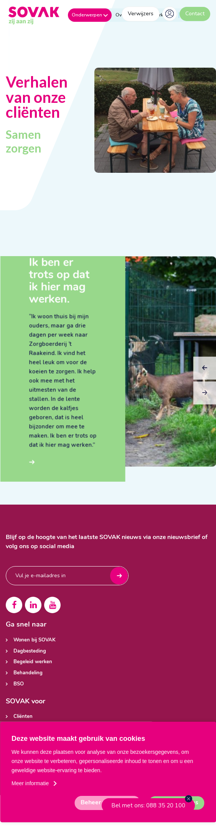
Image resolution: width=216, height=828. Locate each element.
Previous (204, 378)
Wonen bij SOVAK (34, 640)
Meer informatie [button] (30, 783)
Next (204, 402)
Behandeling (28, 673)
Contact (194, 13)
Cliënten (23, 716)
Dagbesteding (29, 651)
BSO (18, 684)
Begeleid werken (32, 661)
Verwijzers (140, 13)
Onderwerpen (90, 15)
